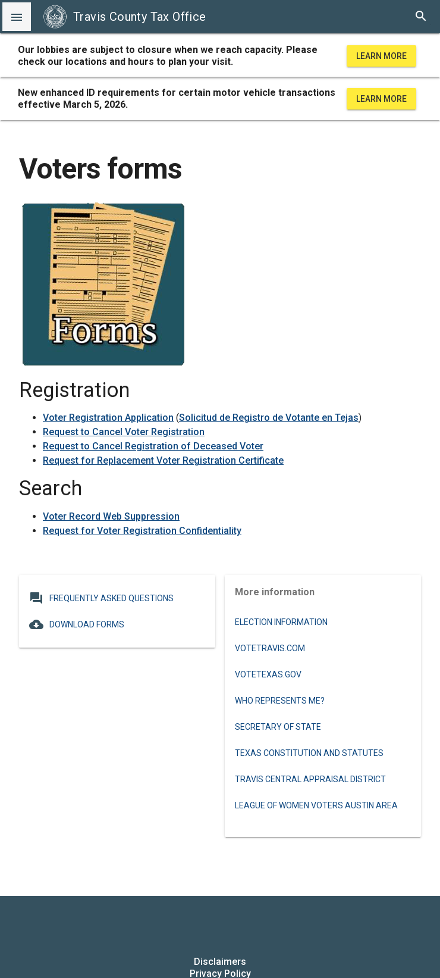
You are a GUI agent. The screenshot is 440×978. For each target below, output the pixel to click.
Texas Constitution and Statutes (309, 753)
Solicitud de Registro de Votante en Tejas (269, 417)
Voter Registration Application (108, 417)
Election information (281, 622)
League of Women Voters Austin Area (316, 805)
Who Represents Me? (280, 700)
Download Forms (76, 624)
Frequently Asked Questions (101, 598)
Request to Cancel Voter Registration (124, 432)
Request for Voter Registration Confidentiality (142, 530)
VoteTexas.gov (268, 674)
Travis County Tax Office (124, 17)
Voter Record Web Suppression (111, 516)
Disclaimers (220, 961)
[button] (16, 16)
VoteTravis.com (270, 648)
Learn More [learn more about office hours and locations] (381, 56)
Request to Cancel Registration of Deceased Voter (153, 446)
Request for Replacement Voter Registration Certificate (163, 460)
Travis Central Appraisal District (310, 779)
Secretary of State (278, 727)
